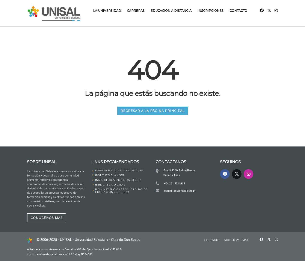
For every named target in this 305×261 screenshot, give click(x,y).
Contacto (238, 11)
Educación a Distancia (171, 11)
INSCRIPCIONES (210, 11)
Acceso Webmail (236, 239)
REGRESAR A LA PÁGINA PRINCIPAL (153, 111)
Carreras (136, 11)
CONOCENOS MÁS (47, 218)
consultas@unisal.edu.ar (179, 190)
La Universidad (107, 11)
